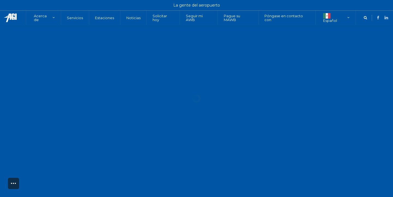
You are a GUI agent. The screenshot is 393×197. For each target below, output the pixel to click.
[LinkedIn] (372, 17)
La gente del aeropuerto (196, 5)
